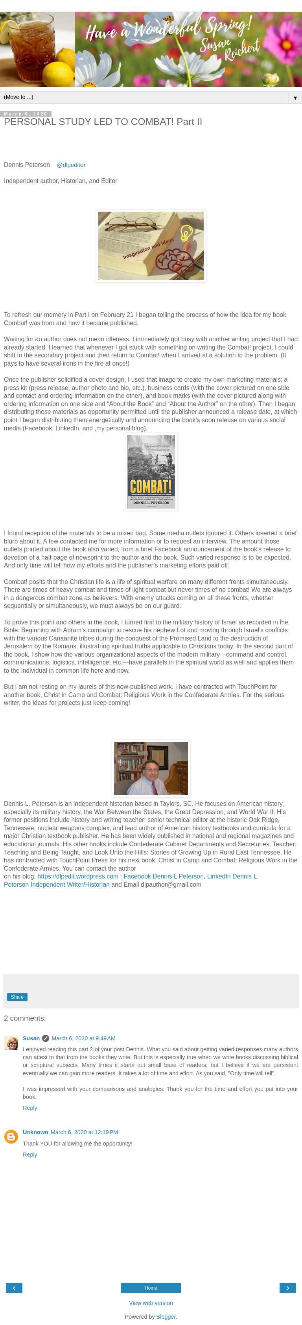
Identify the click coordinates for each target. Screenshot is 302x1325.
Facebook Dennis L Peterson (163, 876)
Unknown (35, 1132)
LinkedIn (219, 876)
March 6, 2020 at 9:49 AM (84, 1038)
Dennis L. (246, 876)
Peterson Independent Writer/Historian (57, 884)
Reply (30, 1108)
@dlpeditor (71, 164)
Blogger (166, 1317)
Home (151, 1288)
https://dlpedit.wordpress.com (77, 876)
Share (17, 997)
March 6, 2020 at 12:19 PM (84, 1132)
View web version (151, 1303)
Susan (31, 1038)
